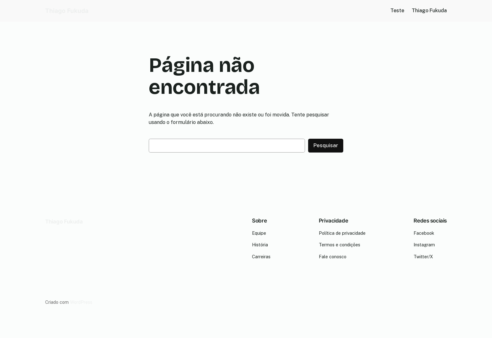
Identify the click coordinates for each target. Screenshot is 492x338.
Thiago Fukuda (66, 10)
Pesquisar (325, 145)
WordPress (81, 302)
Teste (397, 10)
